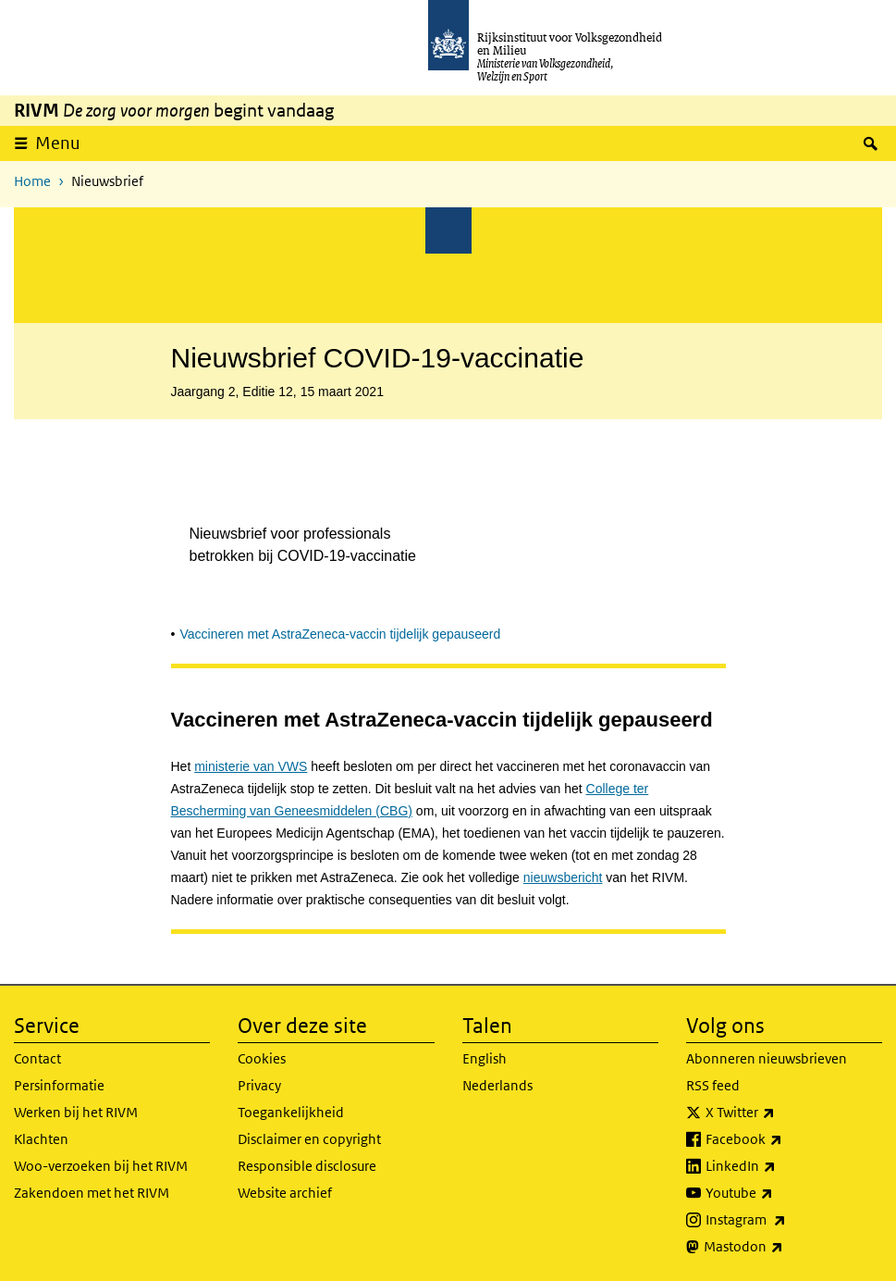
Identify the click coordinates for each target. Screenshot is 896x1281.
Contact (37, 1058)
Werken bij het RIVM (76, 1112)
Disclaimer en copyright (309, 1139)
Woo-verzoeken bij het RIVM (101, 1166)
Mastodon (784, 1247)
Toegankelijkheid (291, 1112)
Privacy (259, 1085)
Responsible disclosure (307, 1166)
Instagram (786, 1220)
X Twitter (781, 1112)
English (484, 1058)
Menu (57, 143)
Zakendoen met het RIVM (91, 1192)
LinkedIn (781, 1166)
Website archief (285, 1192)
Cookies (262, 1058)
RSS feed (713, 1085)
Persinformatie (59, 1085)
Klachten (41, 1139)
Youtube (780, 1193)
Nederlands (497, 1085)
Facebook (785, 1139)
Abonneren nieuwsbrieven (766, 1058)
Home (32, 181)
